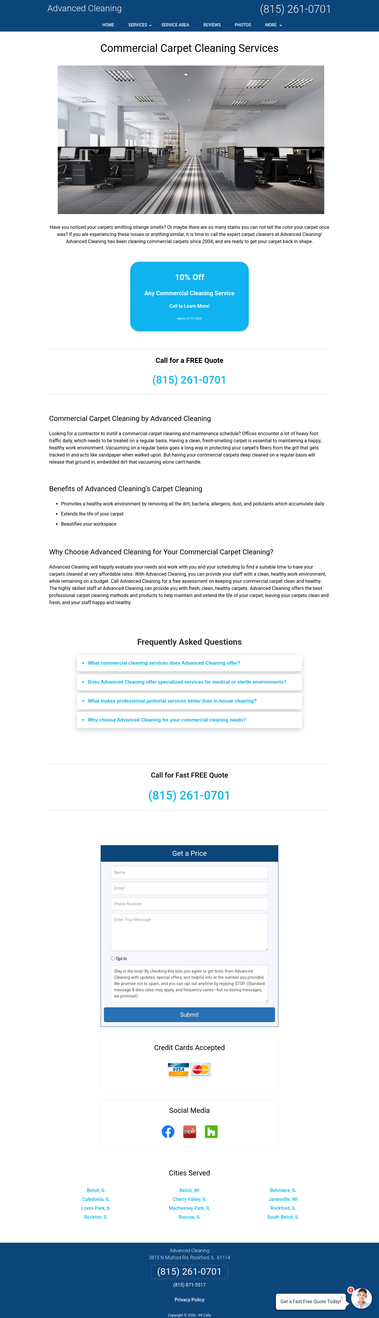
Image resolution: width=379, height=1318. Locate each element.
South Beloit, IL (283, 1217)
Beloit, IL (96, 1190)
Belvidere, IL (283, 1190)
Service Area (175, 25)
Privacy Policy (189, 1300)
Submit (189, 1014)
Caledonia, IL (96, 1199)
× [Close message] (341, 1297)
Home (108, 25)
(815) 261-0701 (296, 9)
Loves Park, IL (96, 1208)
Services (140, 27)
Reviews (212, 25)
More (274, 27)
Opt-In (121, 958)
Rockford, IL (283, 1208)
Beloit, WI (189, 1190)
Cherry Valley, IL (189, 1199)
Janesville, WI (283, 1199)
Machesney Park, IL (189, 1208)
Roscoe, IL (189, 1217)
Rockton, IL (96, 1217)
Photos (243, 25)
